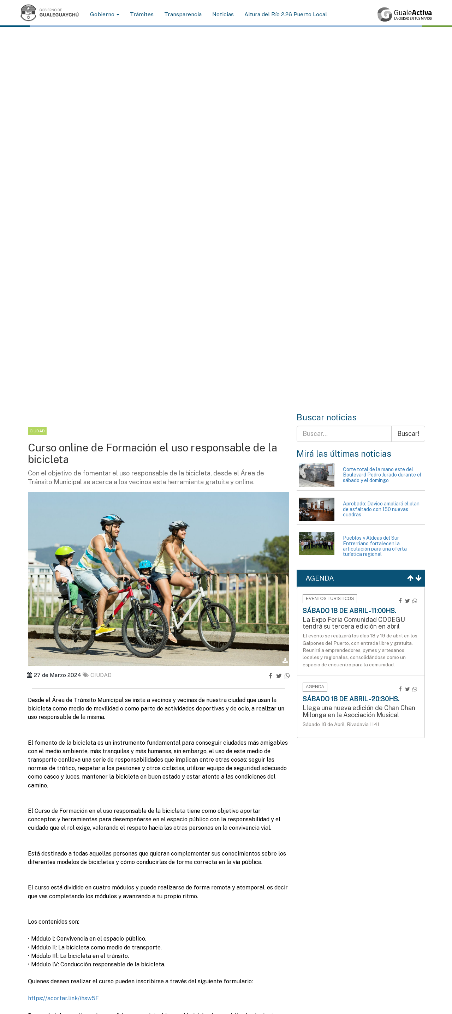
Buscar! (408, 433)
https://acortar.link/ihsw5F (64, 998)
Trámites (142, 14)
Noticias (223, 14)
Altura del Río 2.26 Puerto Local (285, 14)
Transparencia (183, 14)
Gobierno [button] (104, 14)
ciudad (97, 675)
